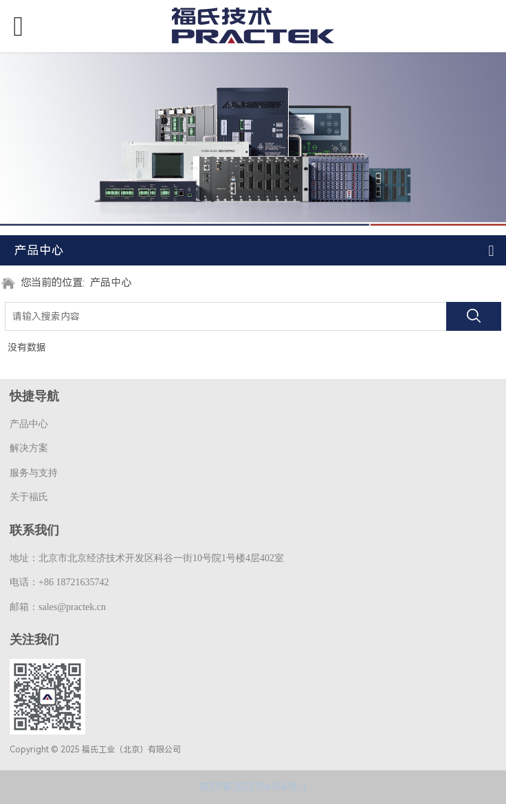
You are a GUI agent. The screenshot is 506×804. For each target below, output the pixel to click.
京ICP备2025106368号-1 (253, 786)
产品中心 (110, 282)
